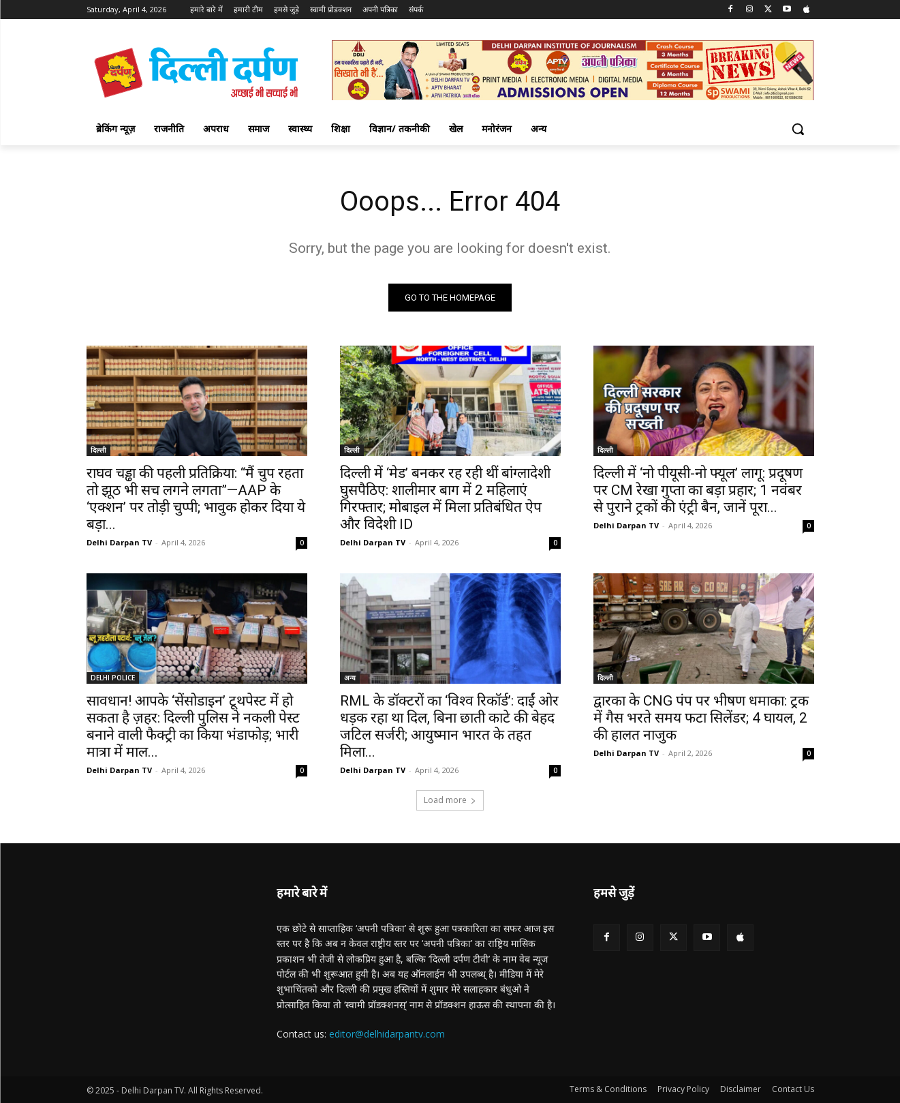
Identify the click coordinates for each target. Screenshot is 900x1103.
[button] (797, 128)
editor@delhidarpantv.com (387, 1033)
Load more (450, 800)
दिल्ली (98, 450)
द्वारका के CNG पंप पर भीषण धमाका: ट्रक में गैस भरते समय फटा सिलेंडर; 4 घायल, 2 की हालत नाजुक (701, 718)
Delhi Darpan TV (119, 542)
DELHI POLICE (113, 677)
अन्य (350, 677)
